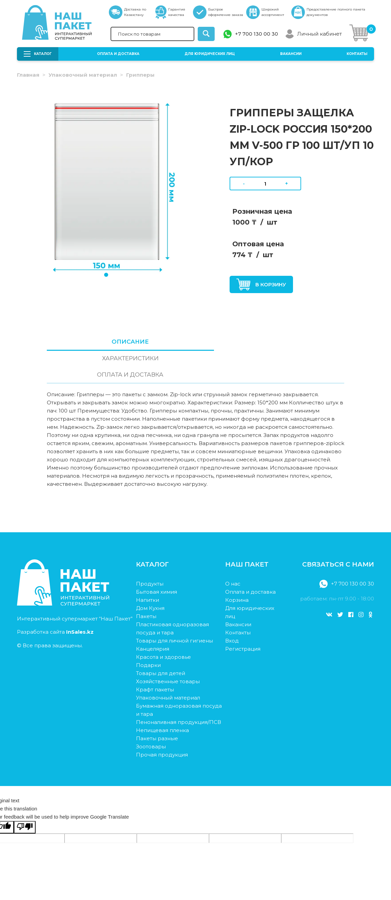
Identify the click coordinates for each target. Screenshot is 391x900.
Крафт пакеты (155, 658)
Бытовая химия (156, 560)
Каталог (38, 54)
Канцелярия (152, 617)
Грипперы (140, 75)
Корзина (237, 569)
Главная (28, 75)
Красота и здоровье (163, 626)
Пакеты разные (157, 707)
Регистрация (242, 617)
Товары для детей (160, 642)
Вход (232, 609)
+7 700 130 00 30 (256, 34)
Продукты (149, 552)
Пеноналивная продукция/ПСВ (178, 691)
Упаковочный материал (82, 75)
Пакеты (146, 585)
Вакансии (290, 54)
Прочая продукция (162, 723)
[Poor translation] (25, 796)
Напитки (147, 569)
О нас (232, 552)
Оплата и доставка (118, 54)
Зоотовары (151, 715)
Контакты (357, 54)
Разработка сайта (55, 600)
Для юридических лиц (209, 54)
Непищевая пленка (162, 699)
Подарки (148, 634)
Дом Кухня (150, 577)
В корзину (261, 284)
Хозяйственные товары (168, 650)
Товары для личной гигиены (174, 609)
